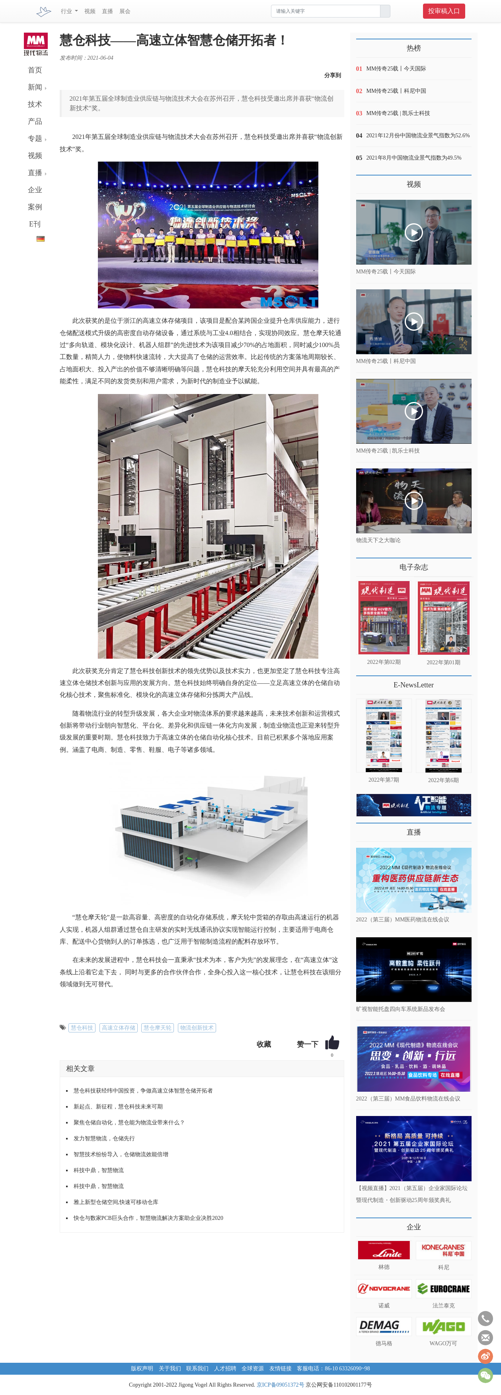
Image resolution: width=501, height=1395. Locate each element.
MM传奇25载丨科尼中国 (396, 91)
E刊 (35, 224)
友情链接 (280, 1369)
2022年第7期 (383, 780)
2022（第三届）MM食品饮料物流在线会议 (408, 1098)
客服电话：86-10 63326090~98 (333, 1369)
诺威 (384, 1306)
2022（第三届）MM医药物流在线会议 (403, 920)
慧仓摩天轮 (158, 1028)
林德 (384, 1267)
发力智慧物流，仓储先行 (104, 1138)
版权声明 (142, 1369)
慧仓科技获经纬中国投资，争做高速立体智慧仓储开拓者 (143, 1091)
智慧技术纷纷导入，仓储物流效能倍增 (121, 1154)
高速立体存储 (118, 1028)
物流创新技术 (197, 1028)
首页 (35, 70)
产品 (35, 121)
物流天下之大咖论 (378, 540)
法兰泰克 (444, 1306)
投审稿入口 (444, 11)
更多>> (364, 564)
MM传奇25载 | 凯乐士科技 (398, 113)
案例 (35, 207)
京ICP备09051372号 (280, 1385)
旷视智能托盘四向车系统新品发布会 (400, 1009)
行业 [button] (67, 11)
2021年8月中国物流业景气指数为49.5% (414, 158)
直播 (107, 11)
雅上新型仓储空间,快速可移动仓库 (116, 1202)
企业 (35, 190)
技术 (35, 104)
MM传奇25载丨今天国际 (396, 69)
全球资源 (253, 1369)
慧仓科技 (82, 1028)
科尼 (443, 1267)
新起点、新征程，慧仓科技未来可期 (118, 1107)
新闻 (35, 87)
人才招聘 (225, 1369)
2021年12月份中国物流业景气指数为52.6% (418, 136)
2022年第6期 (443, 780)
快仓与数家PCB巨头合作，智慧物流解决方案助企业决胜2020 (148, 1218)
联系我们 (197, 1369)
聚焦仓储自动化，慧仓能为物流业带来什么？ (129, 1123)
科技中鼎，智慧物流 (99, 1170)
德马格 (384, 1343)
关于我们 (170, 1369)
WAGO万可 (444, 1343)
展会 (125, 11)
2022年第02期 (384, 662)
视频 (90, 11)
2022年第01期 (443, 662)
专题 (35, 138)
